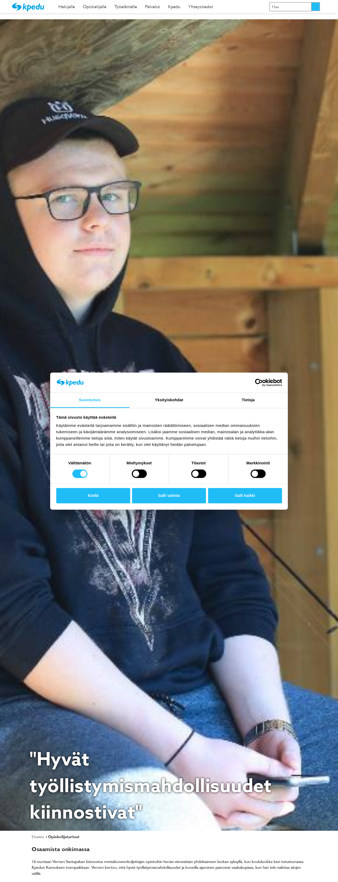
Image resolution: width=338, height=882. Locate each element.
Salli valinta (169, 495)
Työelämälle (125, 6)
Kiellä (93, 495)
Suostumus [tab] (90, 400)
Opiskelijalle (94, 6)
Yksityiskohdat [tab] (169, 400)
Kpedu (174, 6)
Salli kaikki (245, 495)
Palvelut (152, 6)
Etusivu (38, 836)
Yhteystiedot (200, 6)
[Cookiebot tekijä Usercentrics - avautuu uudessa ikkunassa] (259, 382)
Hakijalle (66, 6)
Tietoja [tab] (248, 400)
